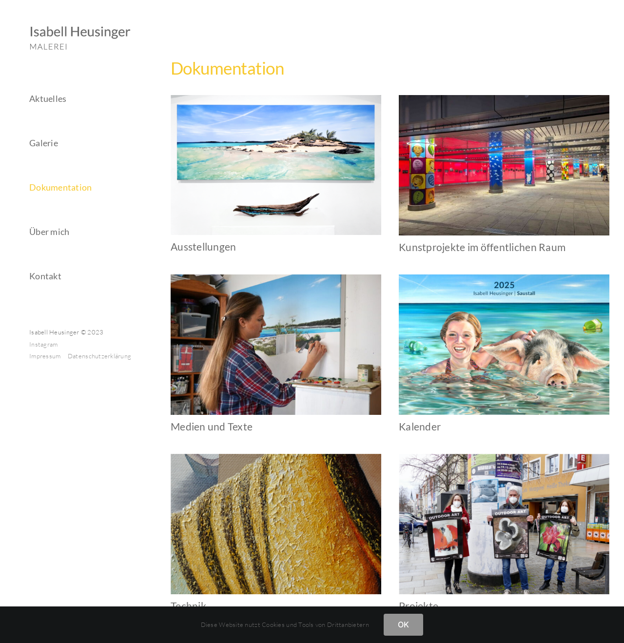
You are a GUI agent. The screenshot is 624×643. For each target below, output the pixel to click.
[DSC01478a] (276, 278)
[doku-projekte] (504, 458)
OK (403, 624)
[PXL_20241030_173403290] (504, 99)
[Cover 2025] (504, 278)
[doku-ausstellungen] (276, 99)
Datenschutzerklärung (99, 356)
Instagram (43, 344)
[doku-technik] (276, 458)
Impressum (45, 356)
